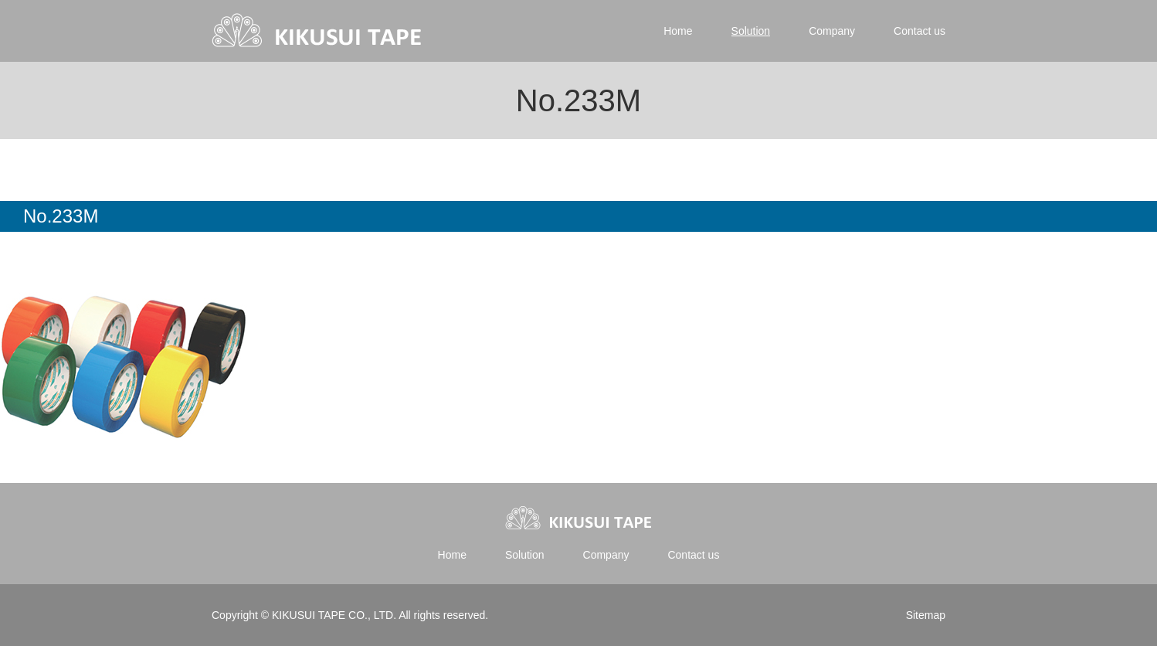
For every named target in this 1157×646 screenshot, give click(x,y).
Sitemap (925, 615)
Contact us (919, 31)
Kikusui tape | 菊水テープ (318, 31)
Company (832, 31)
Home (677, 31)
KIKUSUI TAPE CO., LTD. (334, 615)
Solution (751, 31)
